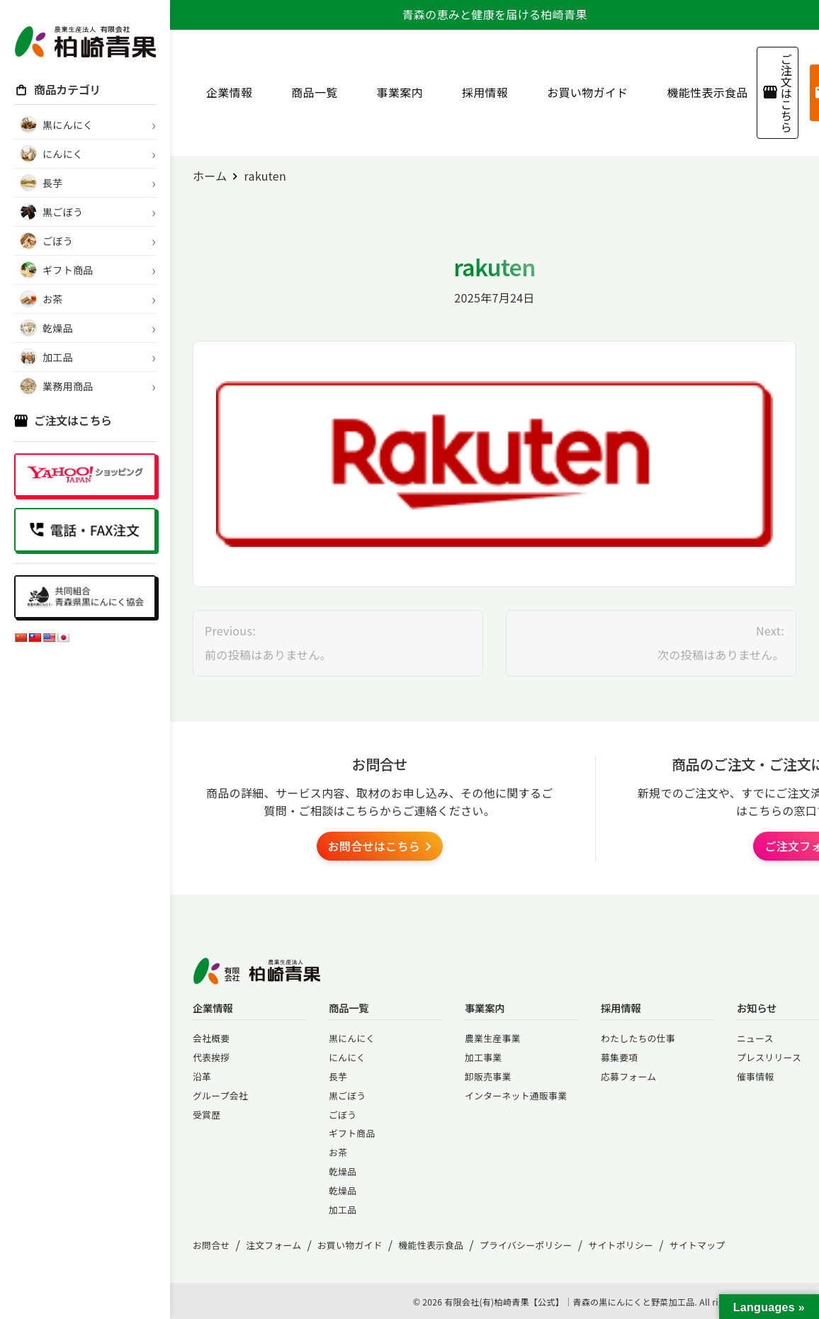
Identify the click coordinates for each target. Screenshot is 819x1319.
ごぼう (342, 1114)
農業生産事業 (493, 1038)
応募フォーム (628, 1076)
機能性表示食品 (701, 92)
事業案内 (394, 92)
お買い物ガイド (582, 92)
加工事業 (483, 1057)
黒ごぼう (347, 1095)
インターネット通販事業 (516, 1095)
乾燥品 (342, 1171)
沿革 (202, 1076)
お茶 (338, 1152)
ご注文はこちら (777, 92)
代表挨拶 (211, 1057)
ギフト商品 (352, 1133)
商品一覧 (309, 92)
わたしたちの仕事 (638, 1038)
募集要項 (619, 1057)
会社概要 (211, 1038)
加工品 (342, 1209)
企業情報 (224, 92)
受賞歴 (206, 1114)
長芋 (338, 1076)
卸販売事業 (488, 1076)
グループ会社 (220, 1095)
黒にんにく (352, 1038)
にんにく (347, 1057)
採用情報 (479, 92)
